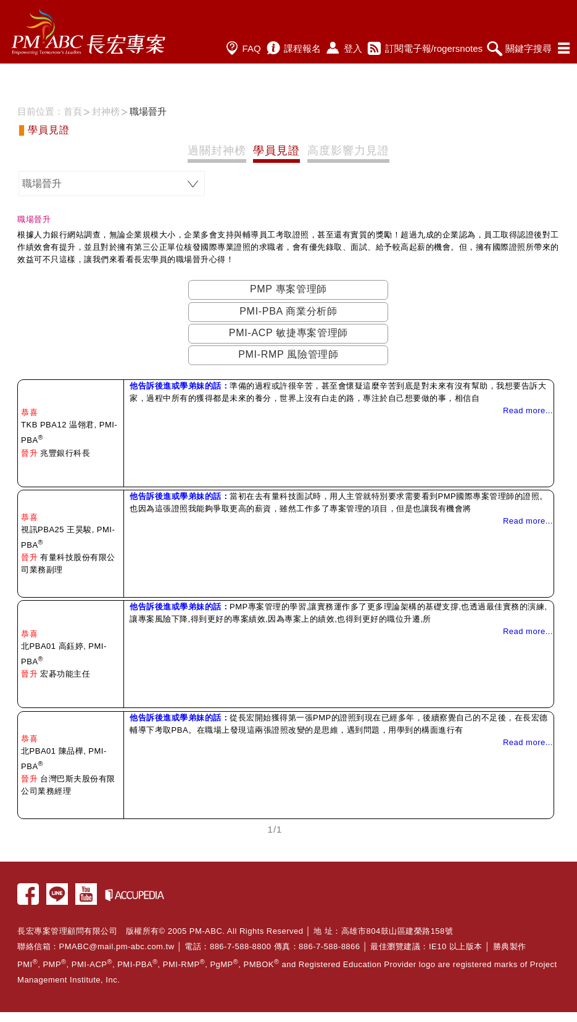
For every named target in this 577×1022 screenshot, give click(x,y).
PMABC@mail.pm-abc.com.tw (117, 946)
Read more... (528, 410)
